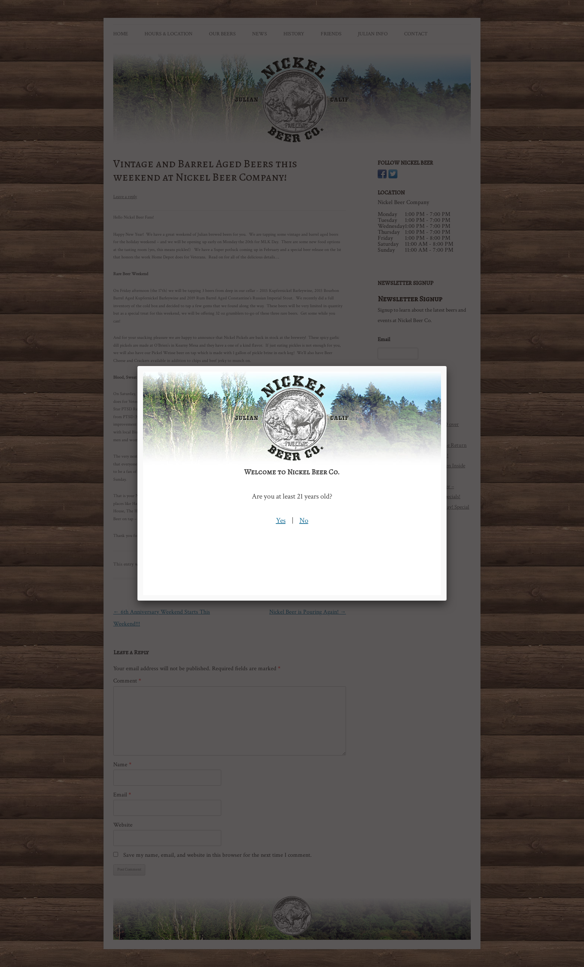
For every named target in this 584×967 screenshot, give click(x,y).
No (303, 520)
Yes (281, 520)
